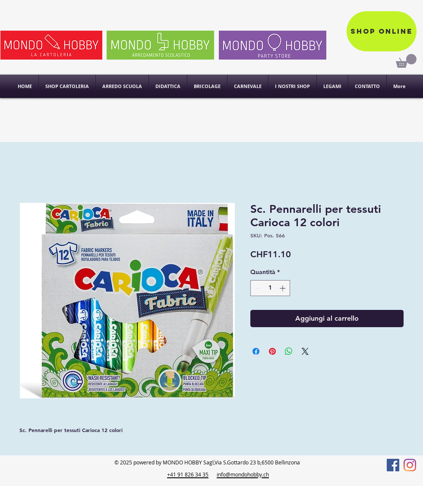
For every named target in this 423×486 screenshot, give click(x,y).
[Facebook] (393, 465)
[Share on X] (305, 351)
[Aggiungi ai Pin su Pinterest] (272, 351)
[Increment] (283, 288)
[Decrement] (257, 288)
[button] (292, 86)
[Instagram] (410, 465)
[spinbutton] (270, 288)
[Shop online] (382, 31)
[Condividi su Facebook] (256, 351)
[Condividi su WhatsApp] (289, 351)
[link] (406, 61)
